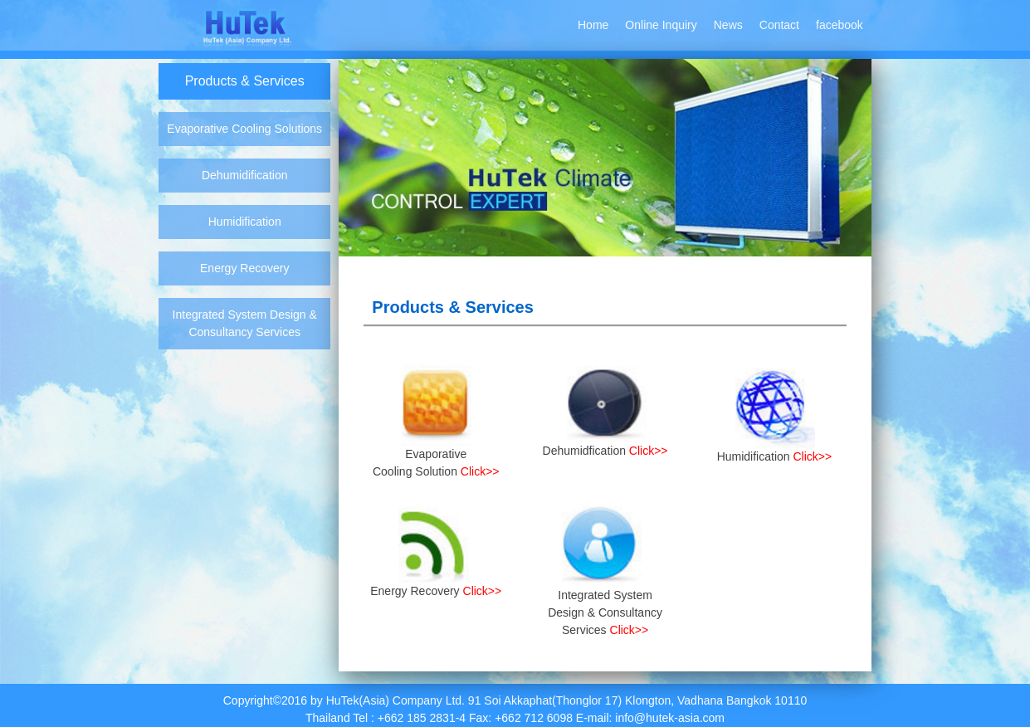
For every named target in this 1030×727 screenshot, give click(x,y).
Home (593, 25)
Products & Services (245, 81)
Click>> (480, 471)
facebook (839, 25)
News (728, 25)
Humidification (244, 221)
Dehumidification (245, 175)
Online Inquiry (660, 25)
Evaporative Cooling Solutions (244, 128)
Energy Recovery (244, 268)
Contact (779, 25)
